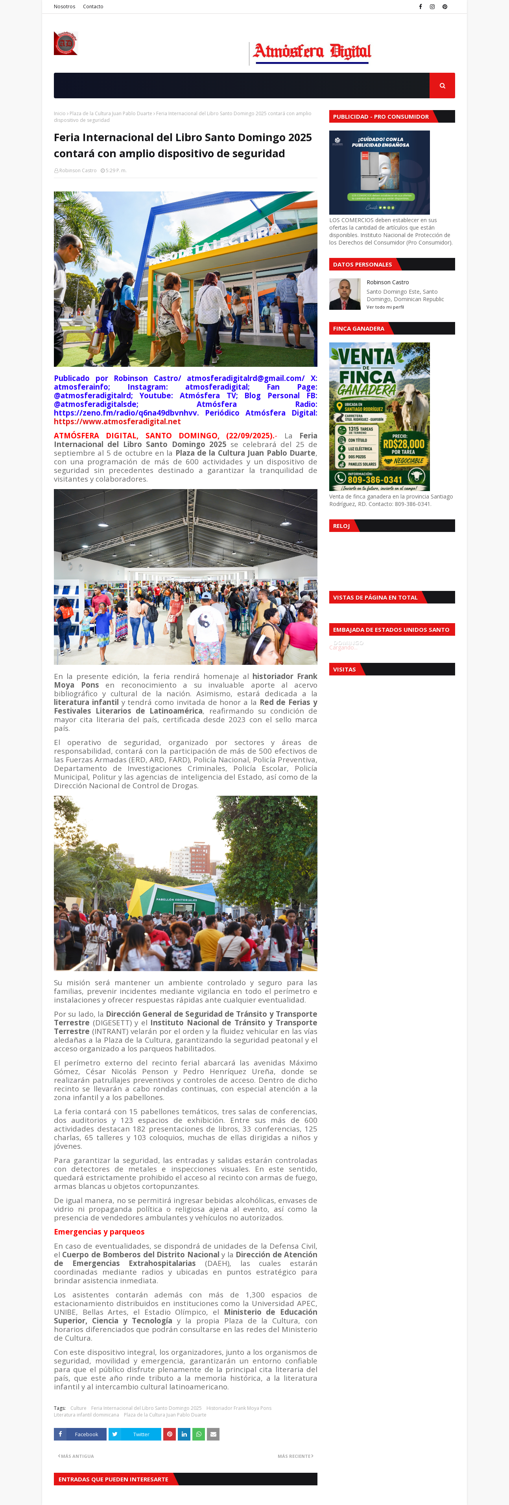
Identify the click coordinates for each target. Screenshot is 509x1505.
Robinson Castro (78, 170)
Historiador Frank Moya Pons (239, 1408)
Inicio (60, 113)
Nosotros (64, 6)
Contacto (93, 6)
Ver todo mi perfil (385, 307)
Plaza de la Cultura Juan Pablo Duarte (111, 113)
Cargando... (343, 647)
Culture (78, 1408)
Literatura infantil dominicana (86, 1414)
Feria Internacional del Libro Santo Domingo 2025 (146, 1408)
